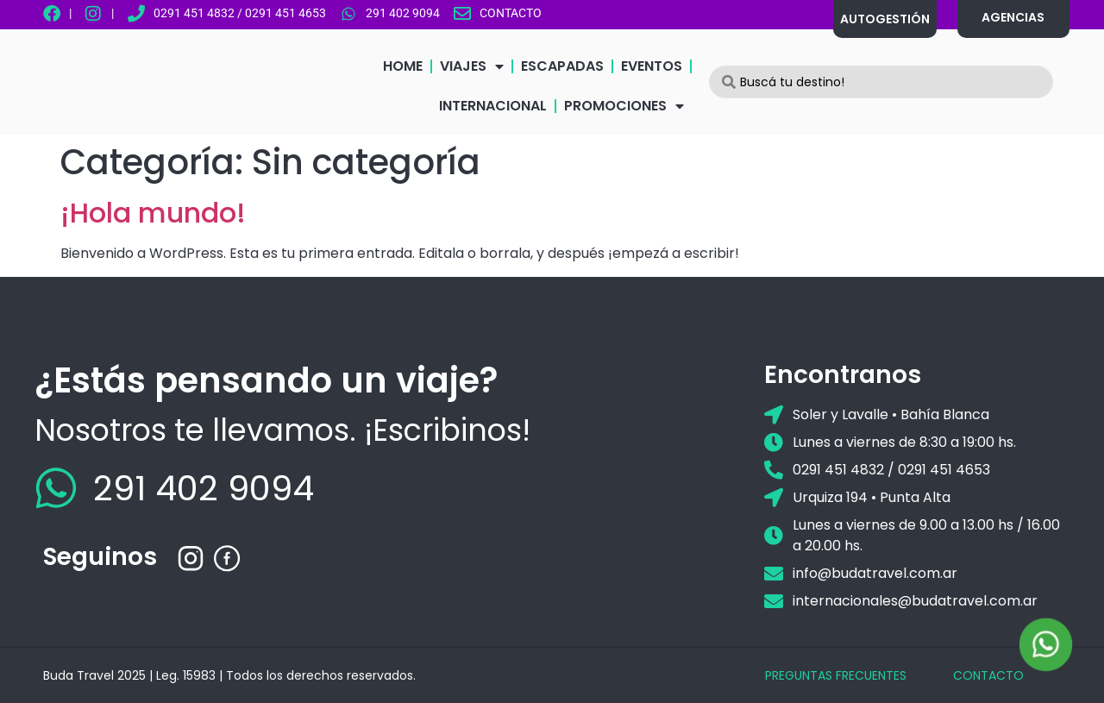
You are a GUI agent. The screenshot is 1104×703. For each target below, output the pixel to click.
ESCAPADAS (562, 66)
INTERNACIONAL (493, 106)
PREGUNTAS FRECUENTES (835, 675)
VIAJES (472, 66)
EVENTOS (651, 66)
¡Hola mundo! (153, 212)
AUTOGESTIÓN (885, 19)
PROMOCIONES (624, 106)
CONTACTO (988, 675)
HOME (403, 66)
